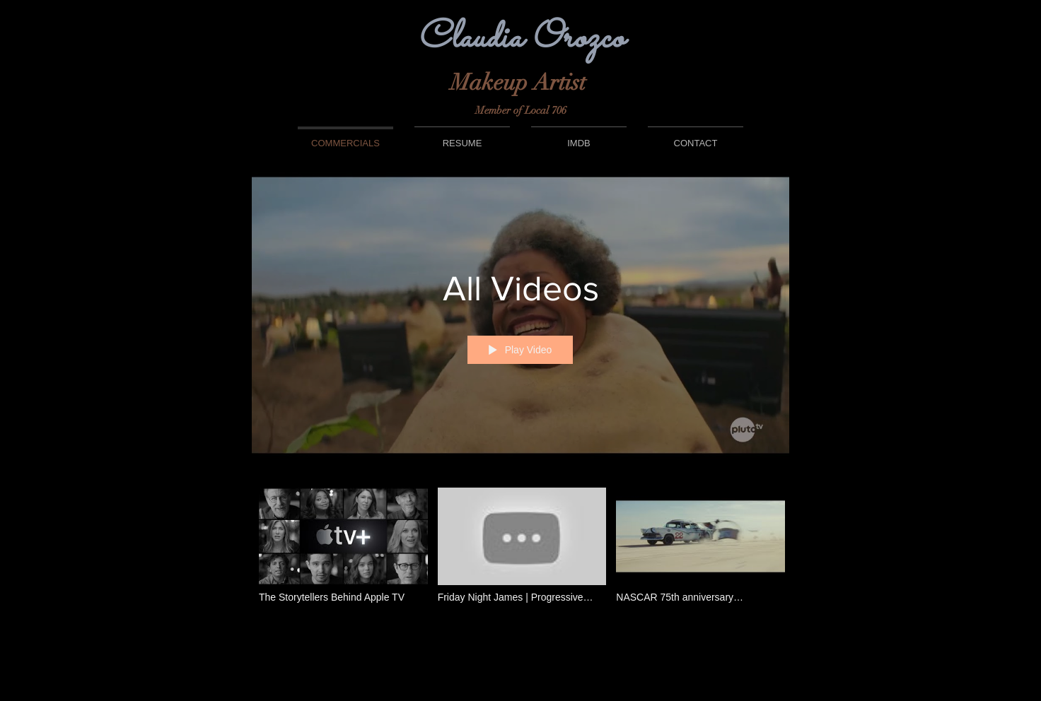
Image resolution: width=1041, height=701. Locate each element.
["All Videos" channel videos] (520, 554)
